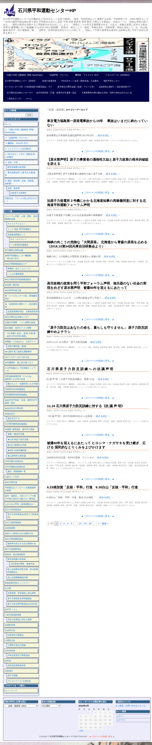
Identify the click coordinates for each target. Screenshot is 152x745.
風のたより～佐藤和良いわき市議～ (24, 384)
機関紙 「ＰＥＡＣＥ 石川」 (86, 75)
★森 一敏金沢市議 (16, 434)
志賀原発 (103, 347)
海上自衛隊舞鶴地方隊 (18, 577)
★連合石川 (10, 414)
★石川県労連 (11, 482)
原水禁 (60, 140)
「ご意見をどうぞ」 (14, 98)
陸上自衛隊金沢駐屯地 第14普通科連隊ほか (23, 570)
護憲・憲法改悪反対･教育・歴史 (121, 306)
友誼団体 (124, 220)
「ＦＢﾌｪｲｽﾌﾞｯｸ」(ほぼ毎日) (116, 75)
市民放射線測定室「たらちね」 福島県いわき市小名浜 (21, 377)
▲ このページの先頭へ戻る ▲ (101, 736)
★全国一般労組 (12, 285)
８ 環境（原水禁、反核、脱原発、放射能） (20, 182)
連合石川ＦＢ (14, 418)
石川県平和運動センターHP (47, 10)
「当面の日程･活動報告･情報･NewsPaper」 (25, 75)
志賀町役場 (10, 625)
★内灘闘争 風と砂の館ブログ (19, 362)
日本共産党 (10, 650)
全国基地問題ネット (17, 234)
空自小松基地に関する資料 (20, 619)
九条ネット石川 (12, 477)
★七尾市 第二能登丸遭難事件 (18, 351)
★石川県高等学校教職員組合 (18, 279)
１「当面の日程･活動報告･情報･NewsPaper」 (19, 131)
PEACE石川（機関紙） (66, 179)
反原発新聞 (10, 528)
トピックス (82, 179)
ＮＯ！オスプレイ (18, 239)
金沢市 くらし (11, 609)
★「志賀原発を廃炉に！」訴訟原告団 (21, 305)
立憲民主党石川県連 (17, 645)
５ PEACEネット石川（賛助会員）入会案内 (21, 155)
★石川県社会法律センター (17, 317)
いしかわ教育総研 (16, 274)
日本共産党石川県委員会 (19, 655)
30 (90, 523)
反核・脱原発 (69, 140)
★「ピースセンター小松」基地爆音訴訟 (21, 297)
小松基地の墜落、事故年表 (22, 564)
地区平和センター (111, 81)
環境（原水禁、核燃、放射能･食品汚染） (93, 140)
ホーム (29, 98)
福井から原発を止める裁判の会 (19, 533)
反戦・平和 (135, 303)
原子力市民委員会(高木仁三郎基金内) (23, 515)
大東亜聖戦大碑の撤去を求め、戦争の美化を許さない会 (106, 93)
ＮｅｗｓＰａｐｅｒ (17, 224)
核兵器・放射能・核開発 (61, 306)
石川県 (8, 588)
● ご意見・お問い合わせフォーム (131, 706)
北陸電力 (9, 671)
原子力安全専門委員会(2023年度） (23, 604)
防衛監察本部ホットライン (17, 583)
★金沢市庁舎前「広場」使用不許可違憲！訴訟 (21, 401)
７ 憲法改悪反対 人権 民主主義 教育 (20, 173)
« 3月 (80, 731)
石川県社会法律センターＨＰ (19, 93)
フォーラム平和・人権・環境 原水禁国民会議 (21, 217)
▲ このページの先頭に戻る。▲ (97, 151)
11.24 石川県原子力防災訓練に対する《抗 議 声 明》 (85, 406)
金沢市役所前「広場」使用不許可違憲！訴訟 (56, 93)
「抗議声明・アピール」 (59, 75)
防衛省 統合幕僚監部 (15, 554)
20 (85, 523)
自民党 (8, 661)
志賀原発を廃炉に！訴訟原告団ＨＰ (115, 87)
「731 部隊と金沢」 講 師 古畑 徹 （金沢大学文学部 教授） (20, 334)
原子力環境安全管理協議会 (20, 598)
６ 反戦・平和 (11, 162)
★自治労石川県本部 (14, 408)
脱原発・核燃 (107, 182)
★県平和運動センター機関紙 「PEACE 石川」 (18, 257)
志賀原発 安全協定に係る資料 (22, 593)
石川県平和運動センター (60, 736)
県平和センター (79, 130)
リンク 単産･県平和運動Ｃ (19, 229)
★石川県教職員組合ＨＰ (16, 264)
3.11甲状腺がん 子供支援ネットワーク (20, 369)
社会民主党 (10, 630)
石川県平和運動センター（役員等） (21, 81)
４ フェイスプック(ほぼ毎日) (18, 149)
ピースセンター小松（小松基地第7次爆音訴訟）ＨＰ (28, 87)
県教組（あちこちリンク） (20, 268)
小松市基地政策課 (13, 615)
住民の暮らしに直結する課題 (104, 179)
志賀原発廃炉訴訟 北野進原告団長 (24, 311)
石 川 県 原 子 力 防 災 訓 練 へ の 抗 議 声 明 (80, 369)
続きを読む (105, 135)
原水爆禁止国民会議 (14, 250)
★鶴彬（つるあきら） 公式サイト (20, 341)
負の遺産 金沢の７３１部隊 (18, 328)
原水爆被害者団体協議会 (16, 394)
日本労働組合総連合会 (15, 466)
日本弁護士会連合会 (14, 461)
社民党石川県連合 (16, 635)
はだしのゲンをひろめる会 (17, 357)
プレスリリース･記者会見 (19, 681)
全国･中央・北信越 (125, 179)
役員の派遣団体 (48, 81)
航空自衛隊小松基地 (17, 167)
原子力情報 (13, 675)
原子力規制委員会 (13, 549)
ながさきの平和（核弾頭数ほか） (20, 504)
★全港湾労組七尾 (13, 290)
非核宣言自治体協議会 (15, 389)
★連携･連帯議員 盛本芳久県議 (19, 429)
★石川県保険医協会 (14, 539)
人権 (89, 179)
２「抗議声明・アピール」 (17, 138)
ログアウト (121, 720)
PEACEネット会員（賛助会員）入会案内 (78, 81)
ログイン (120, 716)
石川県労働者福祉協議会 (16, 424)
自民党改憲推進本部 (17, 665)
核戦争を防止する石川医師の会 (22, 543)
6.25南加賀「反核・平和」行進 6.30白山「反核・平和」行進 (92, 487)
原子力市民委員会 (13, 509)
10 (80, 523)
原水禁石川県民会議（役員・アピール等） (75, 87)
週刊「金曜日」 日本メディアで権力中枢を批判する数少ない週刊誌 (20, 497)
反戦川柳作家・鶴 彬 (17, 346)
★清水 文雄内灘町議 (17, 450)
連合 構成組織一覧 (17, 471)
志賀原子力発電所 (18, 193)
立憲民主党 (10, 640)
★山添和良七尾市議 (17, 456)
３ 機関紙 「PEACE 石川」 (17, 143)
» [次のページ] (98, 523)
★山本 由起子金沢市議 (18, 439)
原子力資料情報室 (13, 522)
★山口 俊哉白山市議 (17, 445)
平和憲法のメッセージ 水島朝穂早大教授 (20, 489)
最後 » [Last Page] (105, 523)
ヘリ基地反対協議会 (19, 245)
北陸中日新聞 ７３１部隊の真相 (20, 322)
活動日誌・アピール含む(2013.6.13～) (21, 199)
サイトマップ (11, 690)
